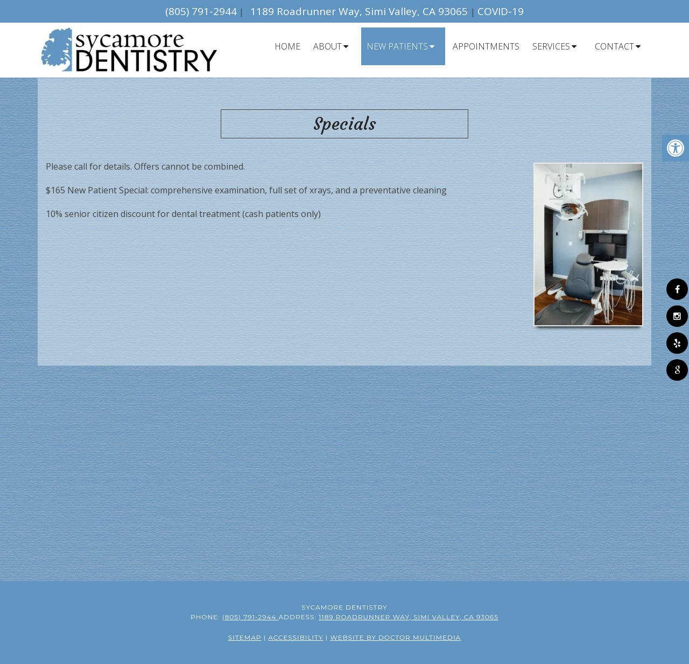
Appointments (486, 46)
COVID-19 (500, 11)
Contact (614, 46)
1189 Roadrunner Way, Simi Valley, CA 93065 (360, 11)
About (327, 46)
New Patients (397, 46)
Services (551, 46)
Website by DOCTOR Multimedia (395, 637)
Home (287, 46)
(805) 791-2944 (201, 11)
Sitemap (245, 637)
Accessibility (295, 637)
